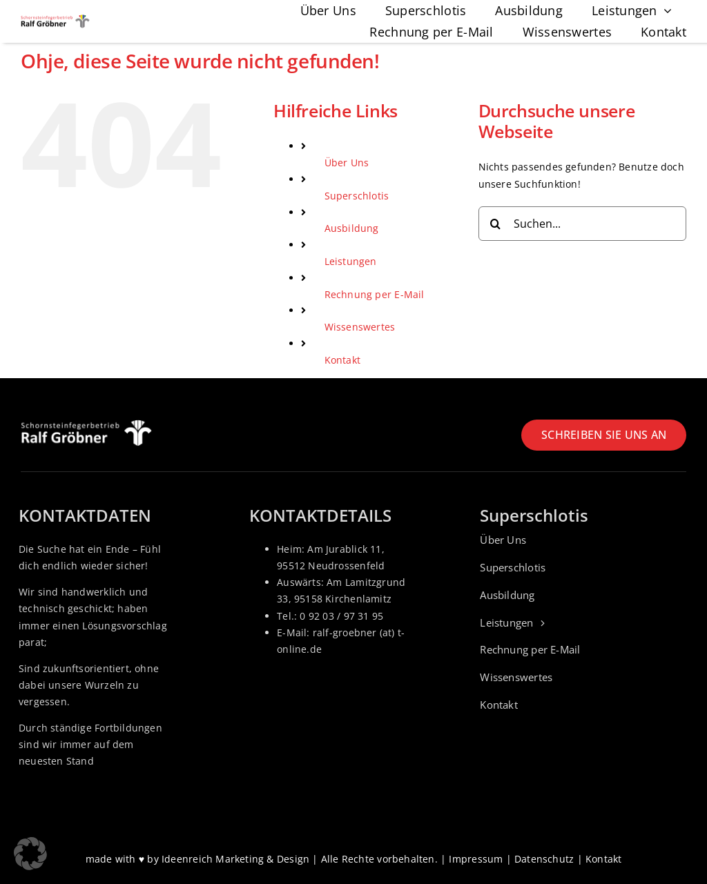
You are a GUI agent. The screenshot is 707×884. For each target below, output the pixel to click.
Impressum (476, 858)
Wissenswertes (360, 326)
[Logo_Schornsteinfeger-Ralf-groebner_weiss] (86, 424)
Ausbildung (352, 228)
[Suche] (495, 223)
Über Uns (347, 162)
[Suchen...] (582, 223)
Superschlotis (357, 195)
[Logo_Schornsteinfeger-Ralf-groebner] (55, 19)
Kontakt (342, 359)
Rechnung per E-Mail (375, 294)
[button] (30, 853)
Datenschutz (544, 858)
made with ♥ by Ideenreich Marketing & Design (198, 858)
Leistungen (351, 261)
